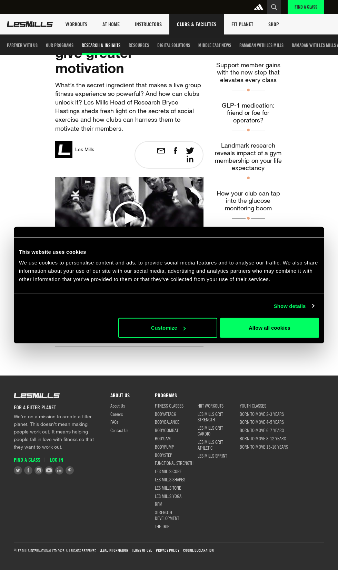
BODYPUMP (164, 446)
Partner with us (22, 45)
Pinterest (70, 470)
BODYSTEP (163, 455)
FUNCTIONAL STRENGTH (174, 463)
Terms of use (142, 550)
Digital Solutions (173, 45)
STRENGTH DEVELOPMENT (167, 515)
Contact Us (119, 430)
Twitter (18, 470)
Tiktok (80, 470)
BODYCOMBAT (166, 430)
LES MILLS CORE (168, 471)
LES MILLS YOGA (168, 496)
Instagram (38, 470)
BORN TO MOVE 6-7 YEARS (262, 430)
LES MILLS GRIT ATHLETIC (210, 445)
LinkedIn (59, 470)
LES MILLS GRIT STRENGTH (210, 417)
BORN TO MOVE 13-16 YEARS (264, 446)
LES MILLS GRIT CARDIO (210, 430)
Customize (168, 328)
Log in (56, 460)
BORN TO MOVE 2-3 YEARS (262, 414)
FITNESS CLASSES (169, 405)
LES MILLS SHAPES (170, 479)
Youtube (49, 470)
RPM (158, 504)
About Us (117, 405)
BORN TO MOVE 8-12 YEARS (263, 438)
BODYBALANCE (167, 422)
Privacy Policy (167, 550)
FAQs (114, 422)
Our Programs (59, 45)
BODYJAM (163, 438)
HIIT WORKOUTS (210, 405)
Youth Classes (253, 405)
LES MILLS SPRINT (212, 455)
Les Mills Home (30, 24)
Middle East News (214, 45)
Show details (290, 306)
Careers (116, 414)
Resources (139, 45)
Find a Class (306, 7)
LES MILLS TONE (168, 487)
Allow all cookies (269, 328)
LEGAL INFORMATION (114, 550)
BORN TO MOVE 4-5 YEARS (262, 422)
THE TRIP (162, 526)
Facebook (28, 470)
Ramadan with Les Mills (261, 45)
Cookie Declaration (198, 550)
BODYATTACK (165, 414)
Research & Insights (101, 45)
